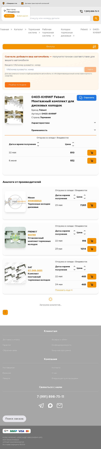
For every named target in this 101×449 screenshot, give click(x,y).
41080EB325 (34, 201)
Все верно (9, 15)
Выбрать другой (22, 16)
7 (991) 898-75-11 (91, 11)
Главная (4, 30)
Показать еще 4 (63, 290)
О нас (54, 373)
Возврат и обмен (59, 340)
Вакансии (7, 373)
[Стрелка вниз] (38, 146)
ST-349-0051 (35, 271)
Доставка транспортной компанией (35, 3)
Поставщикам (9, 368)
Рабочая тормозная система (48, 33)
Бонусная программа (61, 350)
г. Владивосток (10, 3)
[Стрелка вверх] (38, 142)
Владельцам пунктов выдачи (65, 378)
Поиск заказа (14, 418)
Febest (84, 30)
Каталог (18, 30)
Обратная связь (10, 350)
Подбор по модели (17, 85)
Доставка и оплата (11, 340)
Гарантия (7, 345)
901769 (32, 235)
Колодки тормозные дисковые (67, 33)
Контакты (56, 368)
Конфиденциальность (62, 345)
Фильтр (71, 46)
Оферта (6, 378)
